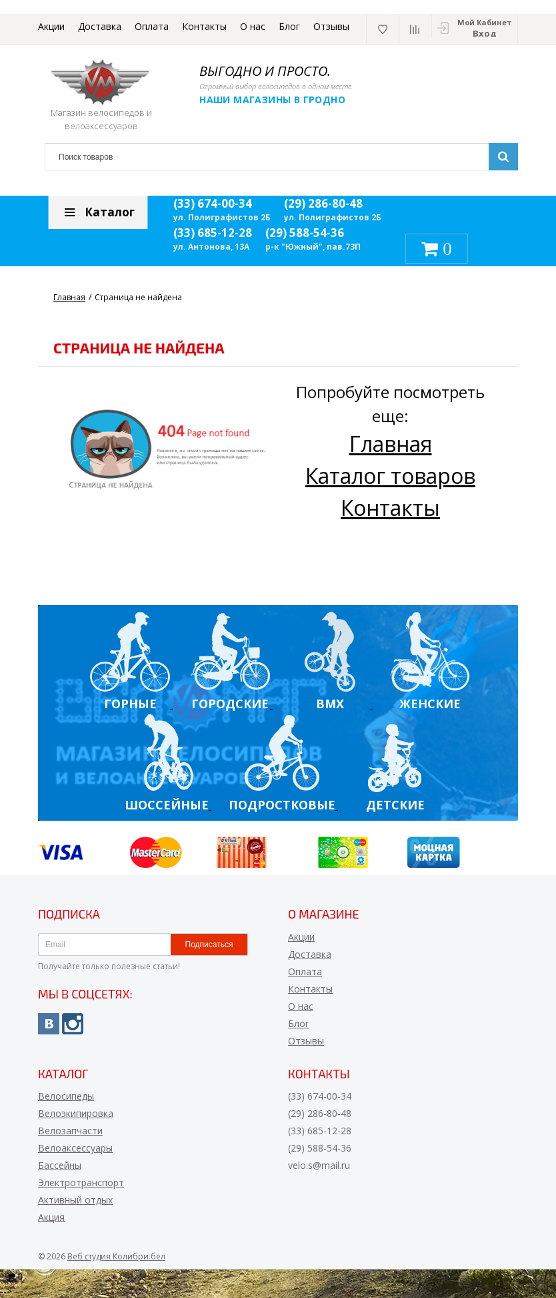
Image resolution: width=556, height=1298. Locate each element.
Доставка (99, 26)
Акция (51, 1217)
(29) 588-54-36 (304, 232)
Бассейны (59, 1165)
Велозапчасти (70, 1130)
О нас (252, 26)
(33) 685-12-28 (212, 232)
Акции (51, 26)
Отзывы (331, 26)
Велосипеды (66, 1096)
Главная (390, 443)
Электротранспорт (81, 1182)
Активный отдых (75, 1199)
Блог (289, 26)
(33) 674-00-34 (212, 203)
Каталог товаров (390, 475)
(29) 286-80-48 (323, 203)
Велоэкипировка (75, 1113)
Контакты (204, 26)
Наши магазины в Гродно (274, 99)
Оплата (152, 26)
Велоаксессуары (75, 1148)
